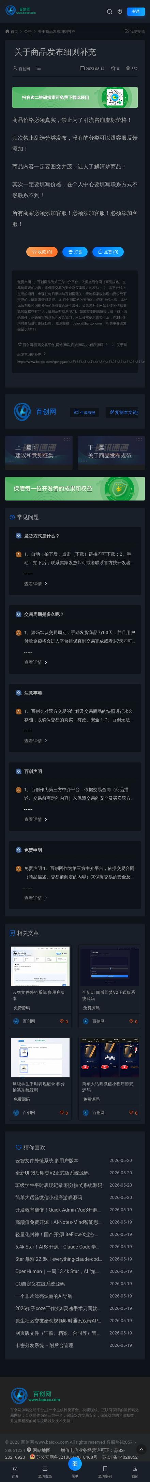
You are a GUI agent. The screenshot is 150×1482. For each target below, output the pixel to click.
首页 (14, 31)
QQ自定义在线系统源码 (40, 1284)
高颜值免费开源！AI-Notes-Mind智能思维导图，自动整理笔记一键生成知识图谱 (59, 1222)
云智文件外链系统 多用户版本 (39, 995)
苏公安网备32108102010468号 (63, 1457)
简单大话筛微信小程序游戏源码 (107, 1086)
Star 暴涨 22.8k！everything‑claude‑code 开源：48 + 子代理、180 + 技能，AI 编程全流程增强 (59, 1259)
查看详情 (33, 583)
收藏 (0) (42, 251)
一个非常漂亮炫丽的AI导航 (43, 1296)
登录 (136, 11)
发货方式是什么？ (42, 536)
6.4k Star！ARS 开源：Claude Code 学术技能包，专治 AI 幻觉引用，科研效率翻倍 (59, 1247)
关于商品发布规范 (110, 455)
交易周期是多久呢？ (44, 614)
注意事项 (33, 693)
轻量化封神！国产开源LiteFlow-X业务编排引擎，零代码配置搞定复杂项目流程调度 (59, 1234)
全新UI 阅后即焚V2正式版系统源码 (108, 995)
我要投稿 (134, 31)
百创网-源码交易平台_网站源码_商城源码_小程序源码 (63, 345)
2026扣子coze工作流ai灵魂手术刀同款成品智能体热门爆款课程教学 (59, 1308)
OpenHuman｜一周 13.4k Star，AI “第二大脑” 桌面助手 (59, 1271)
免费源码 (22, 1008)
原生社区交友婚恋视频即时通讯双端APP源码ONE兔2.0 (59, 1320)
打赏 (75, 251)
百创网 (24, 69)
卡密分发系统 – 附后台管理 (44, 1345)
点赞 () (108, 251)
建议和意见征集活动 (38, 455)
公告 (28, 31)
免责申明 (33, 850)
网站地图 (38, 1450)
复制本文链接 (125, 412)
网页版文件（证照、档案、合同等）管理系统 (59, 1333)
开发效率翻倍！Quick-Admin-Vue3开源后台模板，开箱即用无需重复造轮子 (59, 1210)
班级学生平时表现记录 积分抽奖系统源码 (39, 1086)
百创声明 (33, 771)
